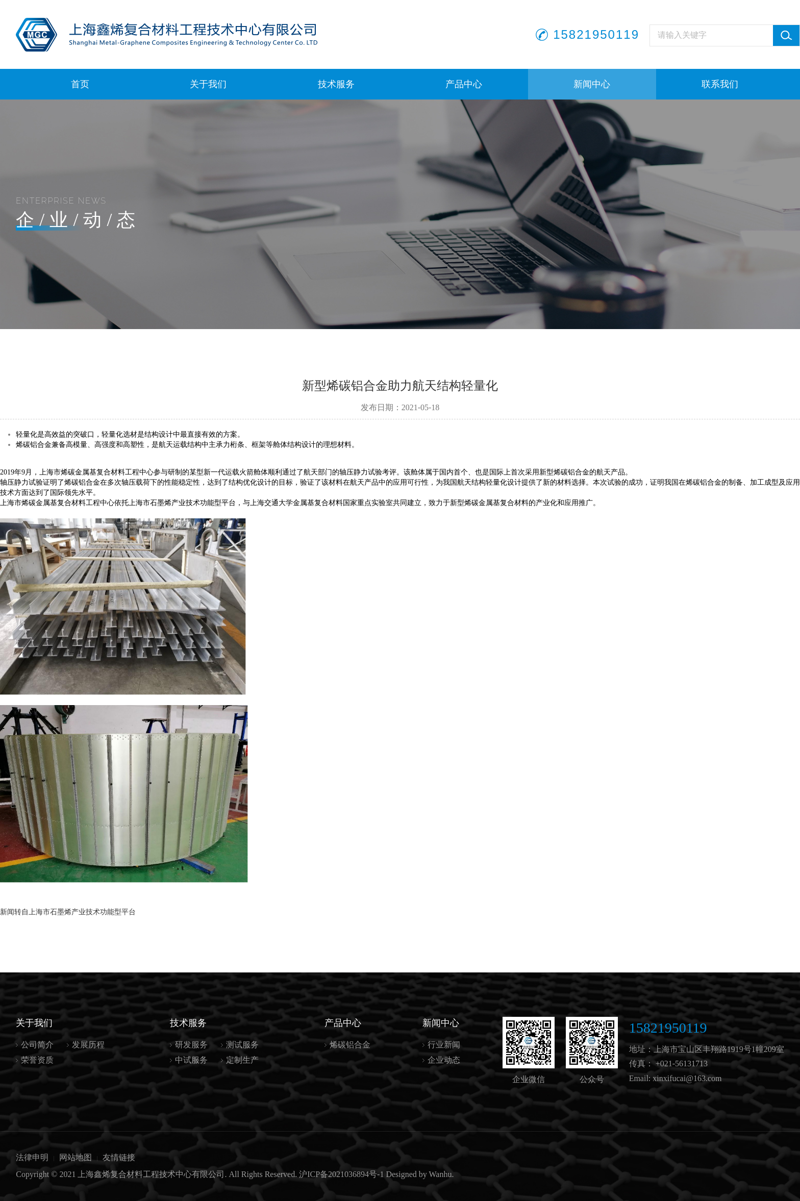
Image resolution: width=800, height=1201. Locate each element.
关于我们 (208, 84)
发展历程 (88, 1044)
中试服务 (191, 1060)
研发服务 (191, 1044)
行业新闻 (444, 1044)
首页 (80, 84)
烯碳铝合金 (350, 1044)
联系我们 (720, 84)
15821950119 (596, 34)
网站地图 (75, 1157)
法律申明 (32, 1157)
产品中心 (463, 84)
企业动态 (444, 1060)
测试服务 (242, 1044)
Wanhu (440, 1174)
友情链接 (119, 1157)
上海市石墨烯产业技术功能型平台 (82, 912)
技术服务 (336, 84)
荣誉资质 (37, 1060)
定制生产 (242, 1060)
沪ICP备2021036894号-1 (341, 1174)
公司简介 (37, 1044)
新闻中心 (591, 84)
